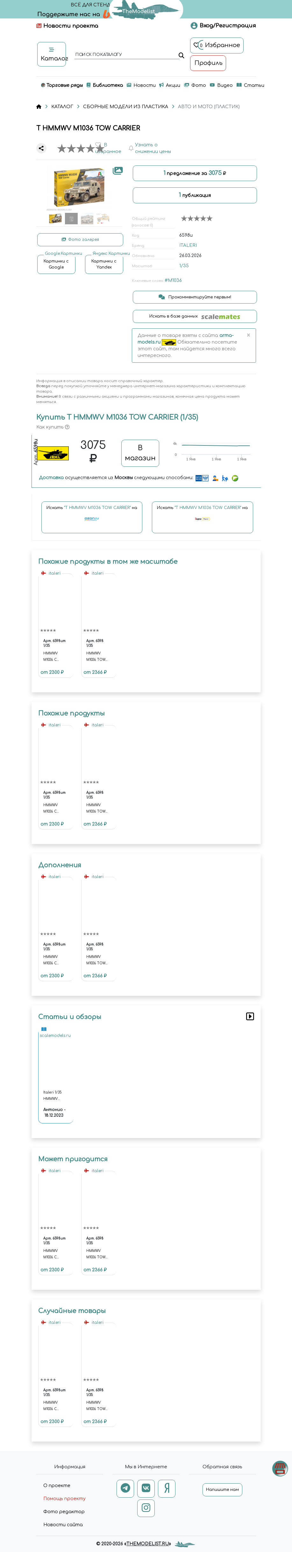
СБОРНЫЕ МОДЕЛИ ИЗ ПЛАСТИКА (125, 106)
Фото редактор (64, 1511)
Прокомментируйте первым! (195, 297)
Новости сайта (63, 1524)
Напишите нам (222, 1489)
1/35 (184, 265)
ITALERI (188, 245)
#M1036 (173, 280)
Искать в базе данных (194, 316)
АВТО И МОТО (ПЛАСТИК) (209, 106)
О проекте (56, 1485)
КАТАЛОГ (62, 106)
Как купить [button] (52, 427)
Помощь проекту (64, 1498)
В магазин (140, 453)
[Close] (248, 335)
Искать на (91, 516)
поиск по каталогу (98, 55)
